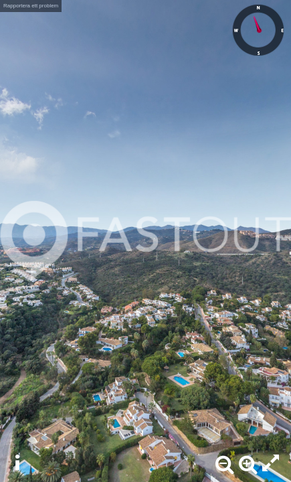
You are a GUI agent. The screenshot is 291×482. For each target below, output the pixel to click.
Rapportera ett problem (30, 6)
